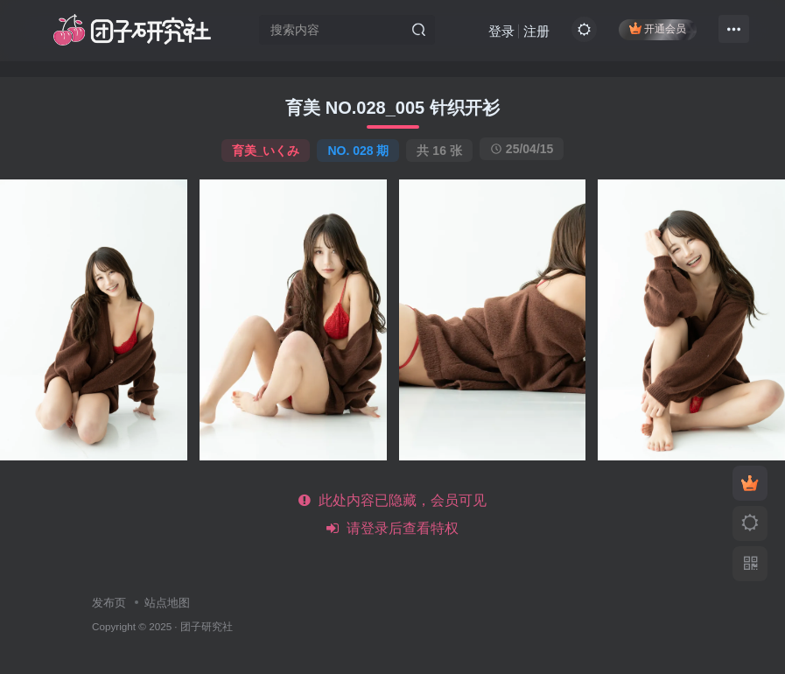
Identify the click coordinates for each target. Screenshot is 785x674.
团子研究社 (206, 626)
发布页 (109, 602)
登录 (501, 31)
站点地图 (167, 602)
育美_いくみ (266, 151)
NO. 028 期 (358, 151)
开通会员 (657, 28)
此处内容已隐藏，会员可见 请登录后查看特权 (392, 514)
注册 (536, 31)
